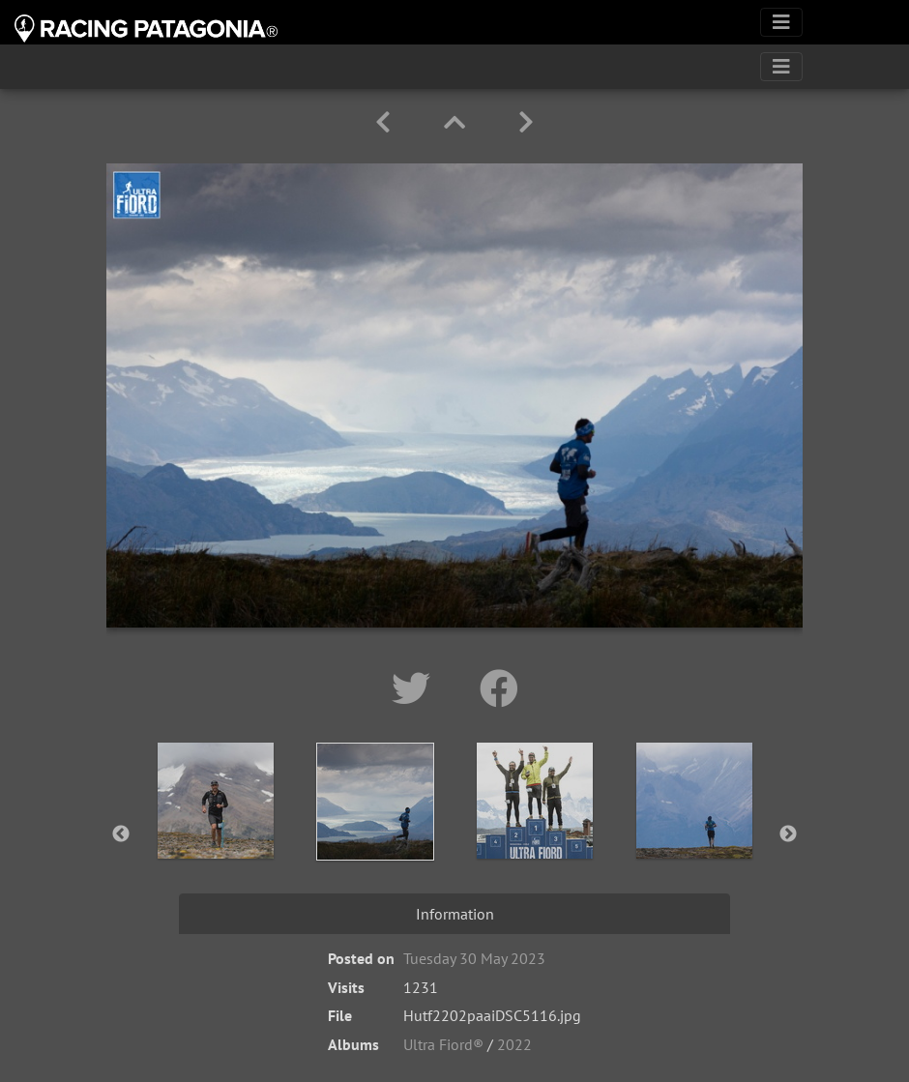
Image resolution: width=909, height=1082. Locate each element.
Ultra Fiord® (443, 1044)
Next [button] (788, 834)
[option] (215, 831)
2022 (514, 1044)
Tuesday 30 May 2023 (474, 958)
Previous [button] (121, 834)
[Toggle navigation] (781, 22)
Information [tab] (455, 913)
